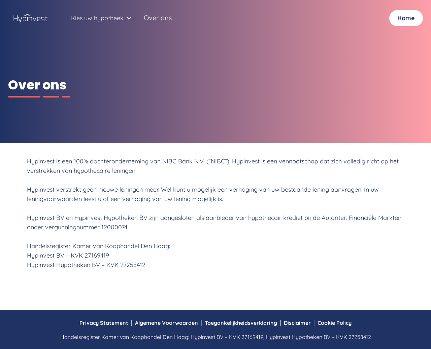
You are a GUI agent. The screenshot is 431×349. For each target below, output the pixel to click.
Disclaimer (297, 322)
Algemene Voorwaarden (166, 322)
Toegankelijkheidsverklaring (241, 322)
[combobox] (97, 18)
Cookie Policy (335, 322)
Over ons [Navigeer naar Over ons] (158, 17)
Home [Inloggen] (406, 18)
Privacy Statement (103, 322)
